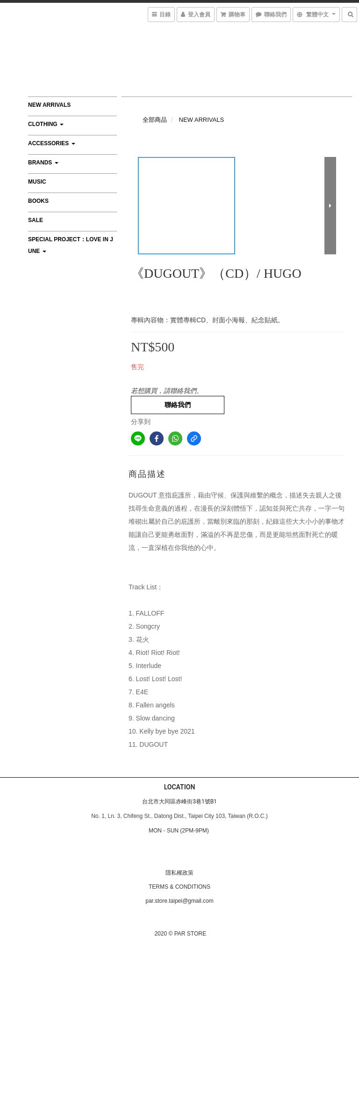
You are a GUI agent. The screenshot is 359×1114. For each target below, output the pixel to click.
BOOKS (38, 201)
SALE (35, 220)
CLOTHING (46, 124)
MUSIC (37, 181)
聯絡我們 (178, 404)
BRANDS (43, 162)
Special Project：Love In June (70, 245)
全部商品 (155, 119)
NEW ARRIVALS (49, 105)
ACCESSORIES (51, 143)
